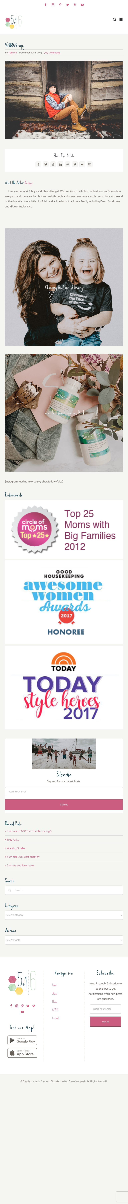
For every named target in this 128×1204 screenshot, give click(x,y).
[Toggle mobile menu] (121, 19)
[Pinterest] (22, 1005)
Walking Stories (16, 848)
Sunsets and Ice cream (20, 865)
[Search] (9, 890)
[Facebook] (11, 1005)
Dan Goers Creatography (75, 1081)
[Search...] (64, 890)
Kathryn (12, 53)
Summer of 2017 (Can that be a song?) (29, 831)
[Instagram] (16, 1005)
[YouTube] (22, 1011)
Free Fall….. (13, 839)
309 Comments (52, 53)
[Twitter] (27, 1005)
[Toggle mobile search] (114, 19)
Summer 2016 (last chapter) (23, 857)
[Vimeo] (33, 1005)
